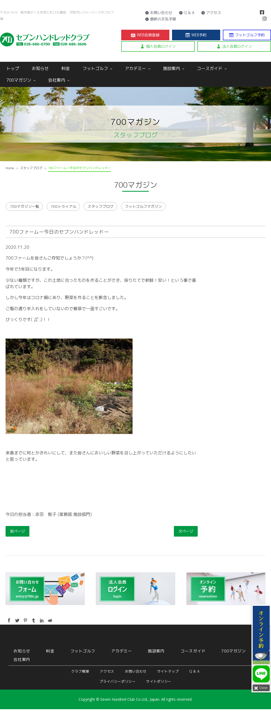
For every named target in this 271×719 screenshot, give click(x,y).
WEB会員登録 (145, 35)
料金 (65, 68)
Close (260, 688)
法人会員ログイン (234, 46)
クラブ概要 (80, 681)
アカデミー (137, 68)
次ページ (185, 540)
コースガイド (212, 68)
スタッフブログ (122, 211)
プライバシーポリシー (118, 691)
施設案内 (173, 68)
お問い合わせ (158, 13)
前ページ (17, 540)
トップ (12, 68)
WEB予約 (196, 35)
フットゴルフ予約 (247, 35)
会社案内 (58, 80)
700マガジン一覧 (27, 211)
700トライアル (75, 211)
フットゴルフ (97, 68)
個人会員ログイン (158, 46)
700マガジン (20, 80)
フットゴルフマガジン (176, 211)
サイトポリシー (158, 691)
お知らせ (40, 68)
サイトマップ (168, 681)
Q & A (187, 13)
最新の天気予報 (160, 19)
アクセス (211, 13)
